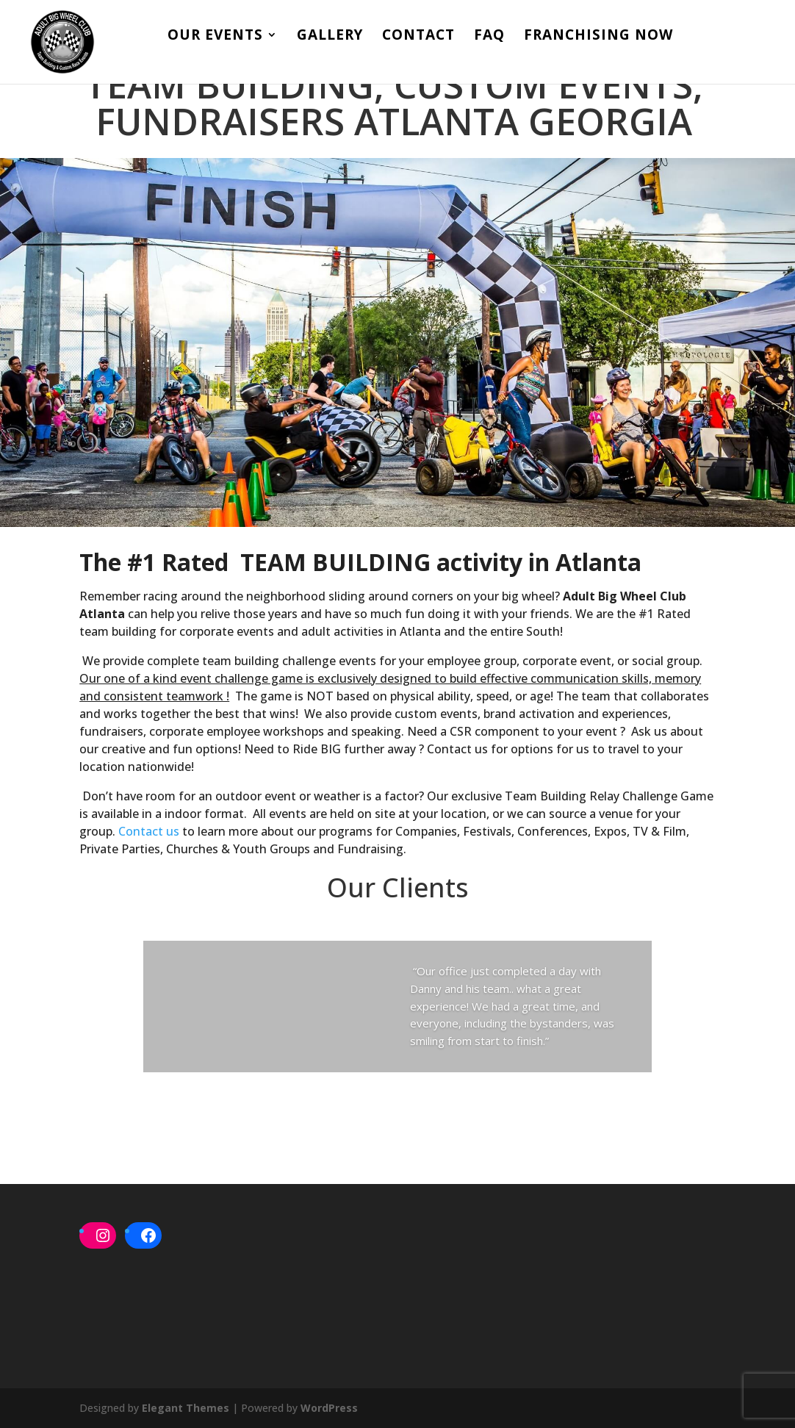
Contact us (148, 831)
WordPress (329, 1408)
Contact (418, 36)
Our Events (215, 36)
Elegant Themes (185, 1408)
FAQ (489, 36)
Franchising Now (598, 36)
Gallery (330, 36)
